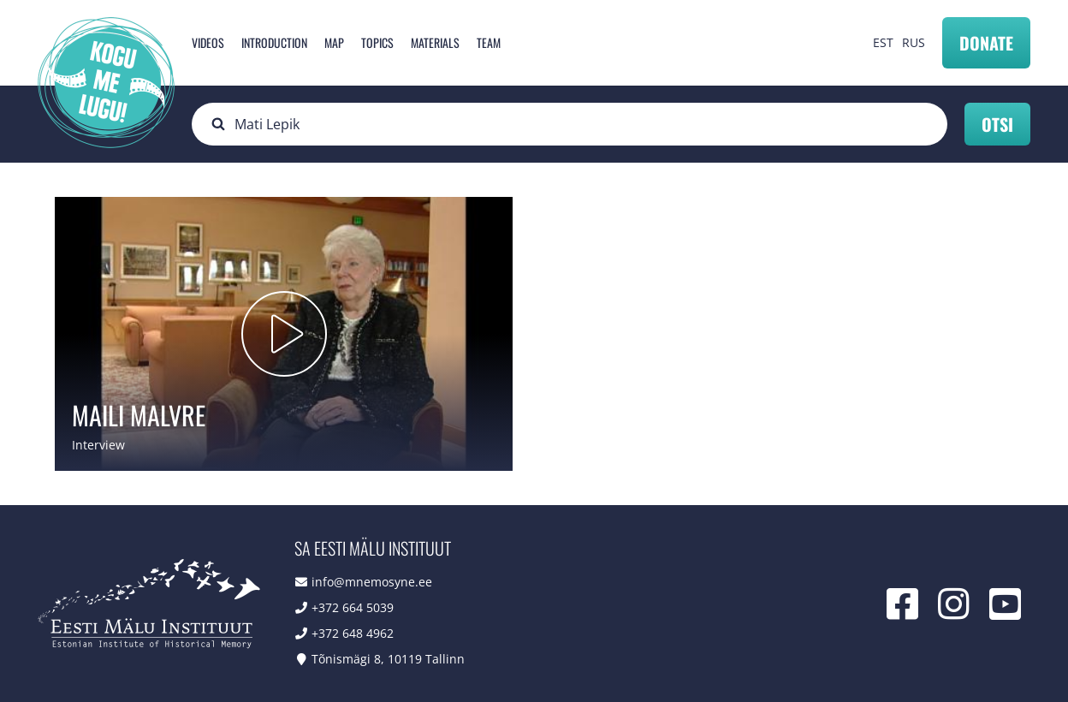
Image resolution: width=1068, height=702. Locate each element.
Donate (986, 43)
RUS (913, 42)
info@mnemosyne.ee (372, 582)
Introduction (274, 42)
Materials (435, 42)
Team (489, 42)
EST (883, 42)
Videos (208, 42)
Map (334, 42)
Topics (377, 42)
